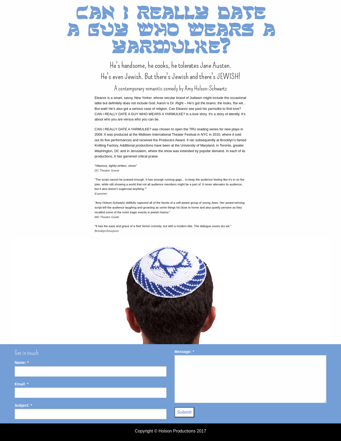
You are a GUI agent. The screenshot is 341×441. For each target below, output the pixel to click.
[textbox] (250, 379)
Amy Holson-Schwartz (206, 88)
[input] (91, 371)
